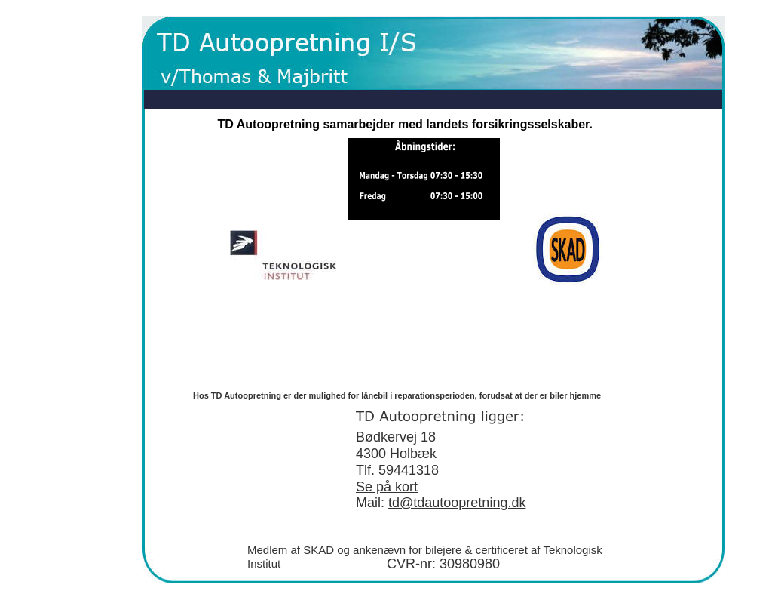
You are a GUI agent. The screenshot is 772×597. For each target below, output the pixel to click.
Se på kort (387, 486)
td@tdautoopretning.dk (456, 502)
